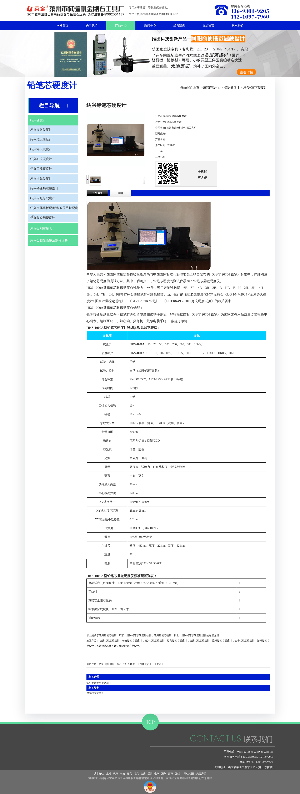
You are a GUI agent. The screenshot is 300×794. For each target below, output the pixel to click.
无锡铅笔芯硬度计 (129, 645)
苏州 (170, 773)
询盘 (120, 193)
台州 (143, 773)
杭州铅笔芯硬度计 (110, 640)
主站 (108, 773)
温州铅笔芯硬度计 (222, 640)
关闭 (158, 664)
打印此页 (145, 664)
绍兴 (136, 773)
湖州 (163, 773)
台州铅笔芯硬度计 (200, 640)
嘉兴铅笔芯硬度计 (155, 640)
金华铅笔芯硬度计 (245, 640)
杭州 (115, 773)
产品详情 (97, 193)
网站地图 (188, 773)
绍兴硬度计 (232, 87)
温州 (150, 773)
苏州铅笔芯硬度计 (106, 645)
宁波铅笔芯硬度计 (132, 640)
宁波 (122, 773)
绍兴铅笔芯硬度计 (255, 87)
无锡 (177, 773)
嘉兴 (129, 773)
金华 (156, 773)
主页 (196, 87)
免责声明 (201, 773)
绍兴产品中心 (212, 87)
